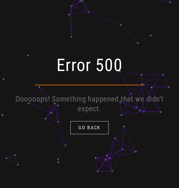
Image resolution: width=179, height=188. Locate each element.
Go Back (89, 127)
